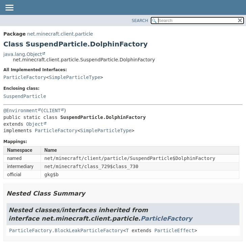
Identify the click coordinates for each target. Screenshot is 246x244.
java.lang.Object (22, 54)
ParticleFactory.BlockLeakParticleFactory (66, 230)
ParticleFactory (24, 77)
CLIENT (52, 110)
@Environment (20, 110)
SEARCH (140, 20)
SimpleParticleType (74, 77)
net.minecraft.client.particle (60, 34)
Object (34, 124)
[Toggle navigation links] (9, 8)
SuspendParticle (24, 96)
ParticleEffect (174, 230)
